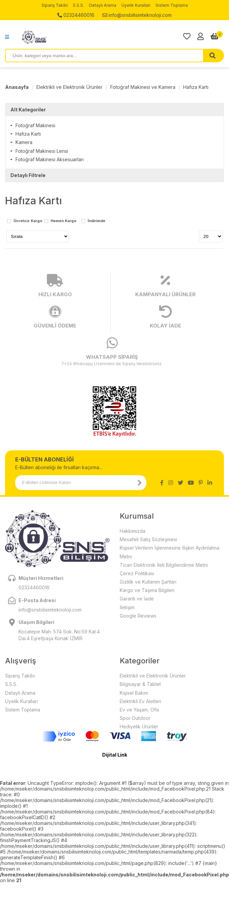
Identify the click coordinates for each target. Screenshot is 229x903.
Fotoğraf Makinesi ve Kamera (142, 87)
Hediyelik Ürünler (139, 726)
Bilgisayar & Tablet (140, 684)
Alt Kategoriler (28, 109)
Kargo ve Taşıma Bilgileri (147, 590)
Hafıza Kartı (195, 87)
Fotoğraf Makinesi (35, 125)
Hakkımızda (132, 531)
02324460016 (75, 15)
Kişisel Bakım (134, 693)
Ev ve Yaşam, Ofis (139, 710)
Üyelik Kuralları (135, 5)
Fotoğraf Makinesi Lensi (42, 151)
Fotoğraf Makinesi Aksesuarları (50, 159)
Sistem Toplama (171, 5)
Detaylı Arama (102, 5)
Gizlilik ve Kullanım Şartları (148, 582)
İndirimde (96, 221)
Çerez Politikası (137, 573)
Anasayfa (17, 87)
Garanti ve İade (137, 598)
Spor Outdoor (135, 718)
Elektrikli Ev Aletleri (140, 701)
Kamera (24, 142)
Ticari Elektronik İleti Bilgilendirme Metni (164, 565)
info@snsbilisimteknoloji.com (137, 15)
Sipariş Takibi (54, 5)
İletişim (127, 607)
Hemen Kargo (64, 221)
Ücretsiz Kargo (27, 221)
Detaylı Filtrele (28, 175)
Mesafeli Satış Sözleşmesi (148, 539)
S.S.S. (78, 5)
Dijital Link (114, 755)
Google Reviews (138, 616)
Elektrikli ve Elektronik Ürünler (69, 87)
